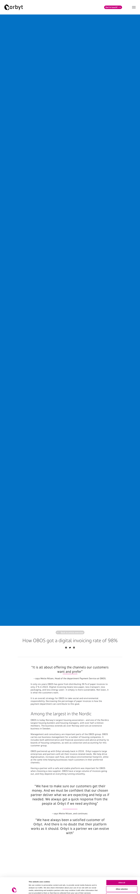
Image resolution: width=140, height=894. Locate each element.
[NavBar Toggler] (134, 7)
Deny (122, 880)
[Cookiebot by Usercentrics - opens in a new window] (14, 889)
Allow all (121, 867)
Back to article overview (70, 632)
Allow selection (122, 874)
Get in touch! (113, 7)
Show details (115, 890)
